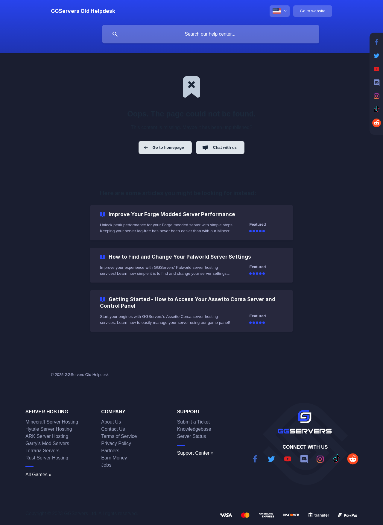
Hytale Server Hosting (48, 429)
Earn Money (114, 457)
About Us (111, 421)
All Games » (38, 474)
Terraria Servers (42, 450)
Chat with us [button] (225, 147)
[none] (83, 11)
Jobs (106, 465)
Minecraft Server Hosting (51, 421)
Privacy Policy (116, 443)
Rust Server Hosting (46, 457)
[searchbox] (210, 34)
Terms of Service (119, 436)
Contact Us (113, 429)
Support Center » (195, 453)
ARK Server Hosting (46, 436)
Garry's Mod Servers (47, 443)
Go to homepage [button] (168, 147)
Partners (110, 450)
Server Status (191, 436)
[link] (191, 222)
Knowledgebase (194, 429)
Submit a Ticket (193, 421)
